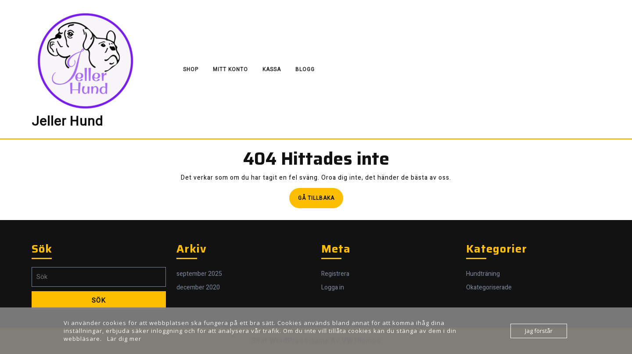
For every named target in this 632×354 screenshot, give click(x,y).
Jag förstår (539, 331)
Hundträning (483, 273)
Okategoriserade (489, 287)
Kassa (271, 69)
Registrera (335, 273)
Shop (190, 69)
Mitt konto (230, 69)
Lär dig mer (124, 339)
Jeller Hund (67, 121)
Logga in (332, 287)
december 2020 (198, 287)
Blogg (305, 69)
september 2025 (199, 273)
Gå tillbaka (320, 200)
